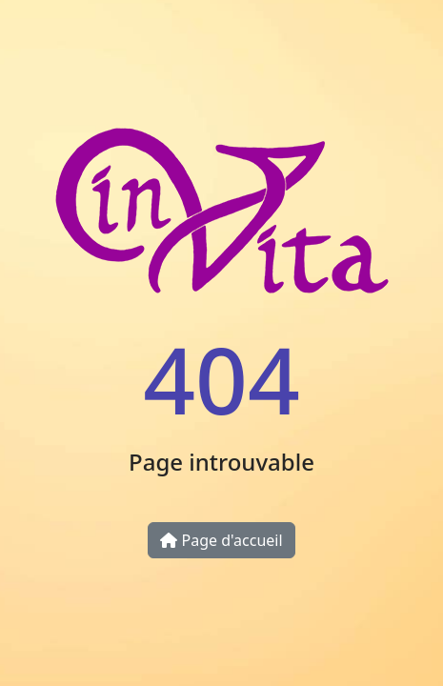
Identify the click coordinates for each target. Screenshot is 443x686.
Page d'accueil (221, 540)
